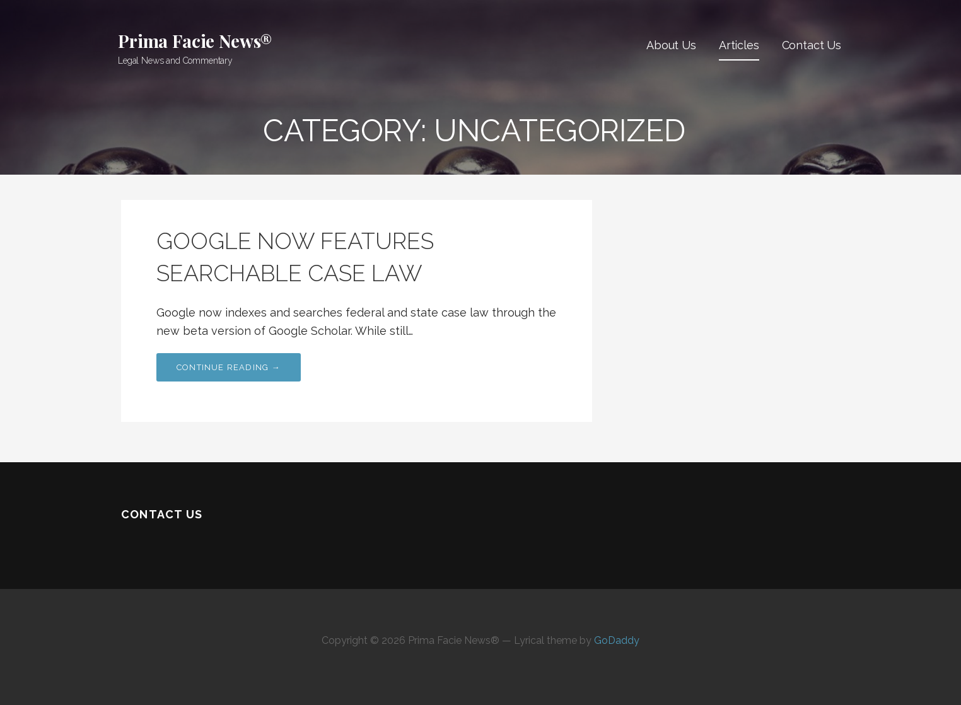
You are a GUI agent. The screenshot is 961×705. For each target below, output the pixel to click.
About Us (671, 45)
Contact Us (811, 45)
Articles (739, 45)
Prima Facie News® (195, 40)
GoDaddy (616, 640)
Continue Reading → (229, 367)
